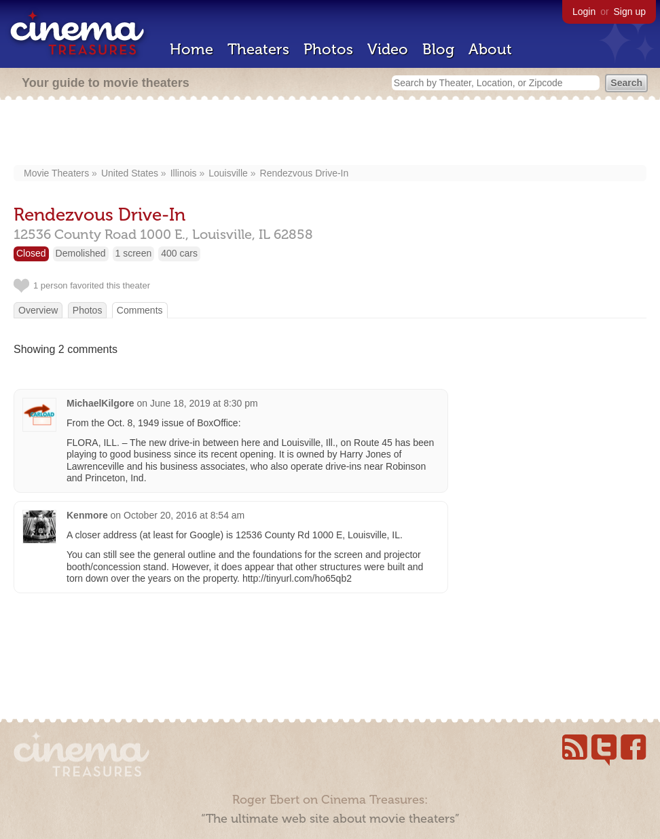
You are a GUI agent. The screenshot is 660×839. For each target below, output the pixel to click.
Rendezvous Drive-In (304, 173)
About (490, 49)
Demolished (81, 253)
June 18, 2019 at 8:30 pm (204, 403)
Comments (140, 310)
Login (583, 11)
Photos (328, 49)
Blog (438, 49)
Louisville (228, 173)
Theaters (258, 49)
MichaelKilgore (100, 403)
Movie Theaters (56, 173)
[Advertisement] (330, 134)
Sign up (630, 11)
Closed (31, 253)
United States (129, 173)
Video (387, 49)
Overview (38, 310)
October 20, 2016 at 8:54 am (184, 515)
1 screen (133, 253)
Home (191, 49)
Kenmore (87, 515)
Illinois (183, 173)
